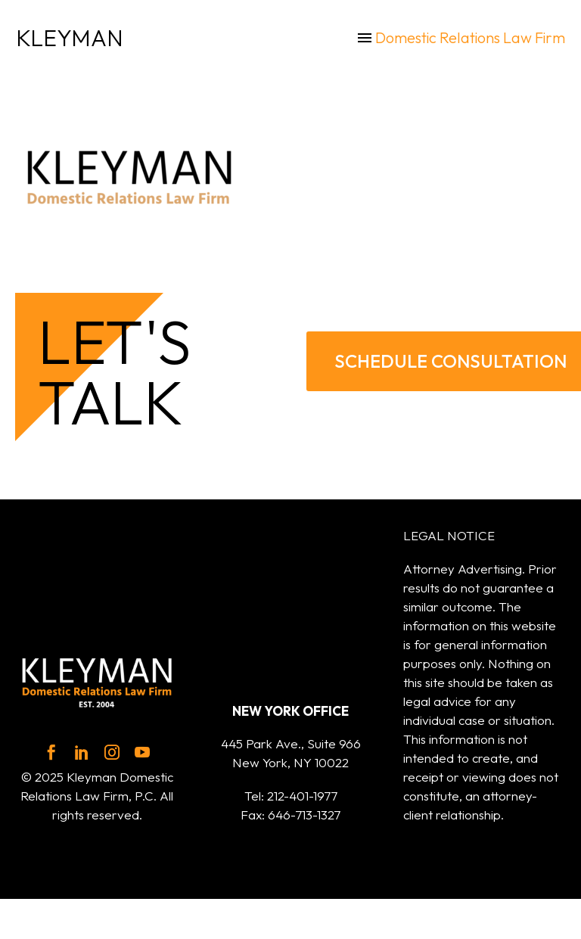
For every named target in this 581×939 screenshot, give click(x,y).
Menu (364, 37)
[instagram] (112, 752)
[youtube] (142, 752)
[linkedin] (81, 752)
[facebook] (51, 752)
